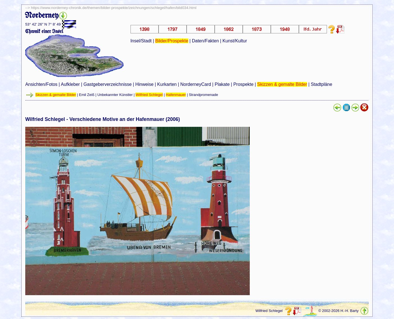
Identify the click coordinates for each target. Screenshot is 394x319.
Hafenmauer (176, 95)
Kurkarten (167, 84)
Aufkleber (70, 84)
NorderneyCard (195, 84)
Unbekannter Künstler (115, 95)
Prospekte (243, 84)
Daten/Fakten (205, 40)
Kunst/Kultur (235, 40)
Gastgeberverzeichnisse (107, 84)
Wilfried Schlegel (149, 95)
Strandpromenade (203, 95)
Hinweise (144, 84)
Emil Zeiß (86, 95)
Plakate (222, 84)
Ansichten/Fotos (41, 84)
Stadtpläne (321, 84)
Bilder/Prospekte (171, 40)
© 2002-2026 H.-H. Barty (338, 311)
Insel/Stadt (141, 40)
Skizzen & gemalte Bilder (282, 84)
